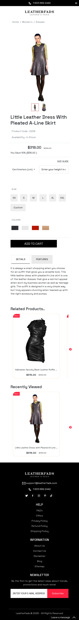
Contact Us (39, 550)
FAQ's (40, 510)
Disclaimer (39, 556)
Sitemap (39, 566)
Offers (39, 515)
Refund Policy (40, 526)
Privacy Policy (40, 520)
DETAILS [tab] (20, 259)
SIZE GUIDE (62, 161)
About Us (39, 545)
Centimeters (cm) (22, 169)
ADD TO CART (33, 244)
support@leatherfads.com (39, 483)
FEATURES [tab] (42, 259)
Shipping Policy (40, 531)
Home (15, 22)
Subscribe (58, 593)
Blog (39, 561)
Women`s (27, 22)
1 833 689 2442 (39, 3)
